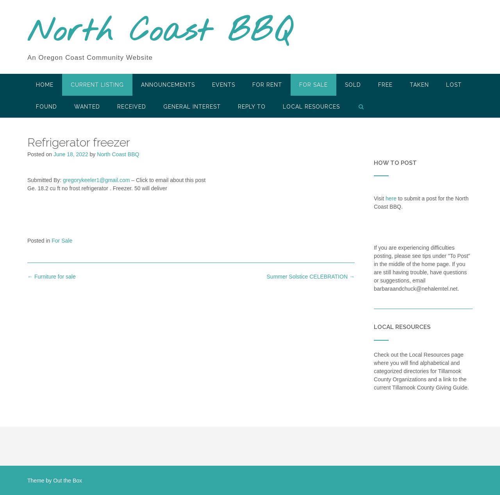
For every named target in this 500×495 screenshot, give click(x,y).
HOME (45, 85)
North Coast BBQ (159, 32)
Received (131, 107)
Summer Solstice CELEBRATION (311, 276)
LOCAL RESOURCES (311, 107)
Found (46, 107)
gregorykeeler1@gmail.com (96, 180)
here (391, 198)
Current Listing (97, 85)
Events (223, 85)
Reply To (252, 107)
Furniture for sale (51, 276)
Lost (454, 85)
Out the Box (67, 480)
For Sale (313, 85)
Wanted (87, 107)
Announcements (168, 85)
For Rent (267, 85)
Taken (419, 85)
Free (385, 85)
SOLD (353, 85)
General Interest (192, 107)
